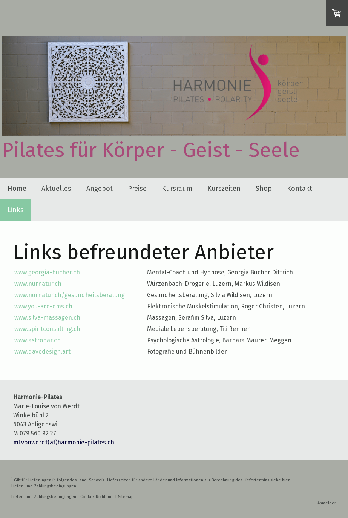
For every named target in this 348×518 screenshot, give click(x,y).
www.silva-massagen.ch (47, 317)
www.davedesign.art (42, 351)
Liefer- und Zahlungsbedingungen (43, 486)
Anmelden (327, 503)
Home (17, 188)
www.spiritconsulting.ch (47, 329)
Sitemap (126, 496)
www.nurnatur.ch (37, 283)
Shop (264, 188)
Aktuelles (56, 188)
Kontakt (299, 188)
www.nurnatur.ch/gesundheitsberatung (69, 295)
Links (16, 210)
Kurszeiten (224, 188)
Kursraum (177, 188)
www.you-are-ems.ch (43, 306)
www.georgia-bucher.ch (47, 272)
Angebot (99, 188)
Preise (137, 188)
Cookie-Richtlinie (97, 496)
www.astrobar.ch (37, 340)
